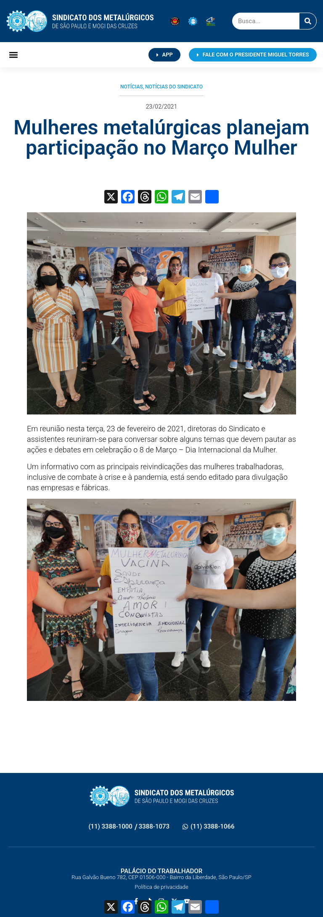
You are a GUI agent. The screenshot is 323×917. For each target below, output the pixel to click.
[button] (13, 55)
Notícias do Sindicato (174, 87)
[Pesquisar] (307, 21)
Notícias (131, 87)
